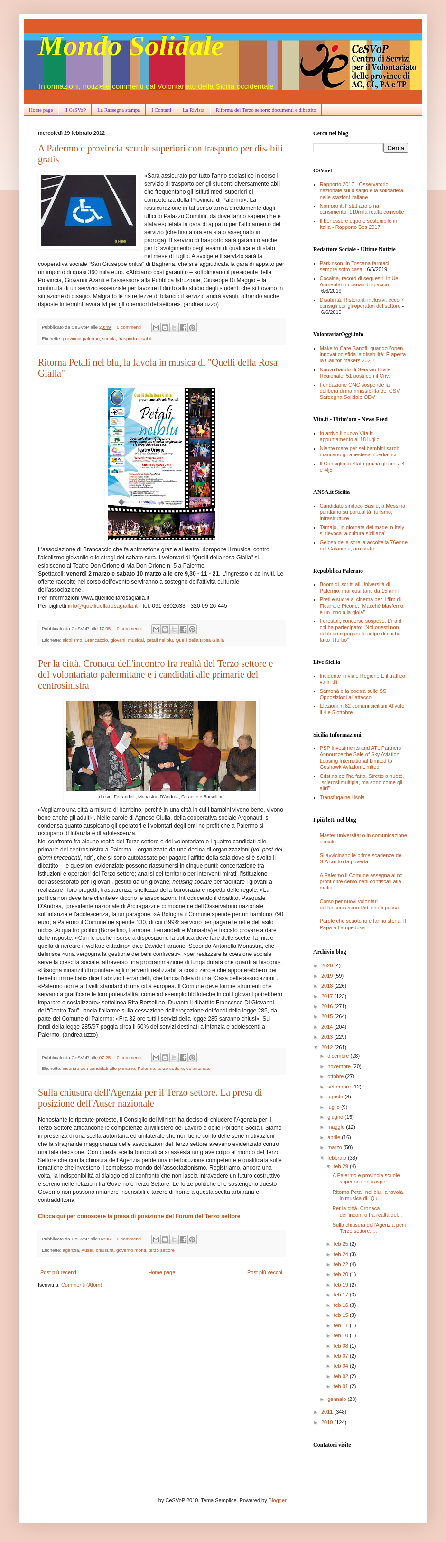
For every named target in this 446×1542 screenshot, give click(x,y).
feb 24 (342, 1254)
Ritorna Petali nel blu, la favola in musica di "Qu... (368, 1195)
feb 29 (342, 1166)
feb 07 (342, 1356)
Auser (87, 1250)
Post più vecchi (264, 1272)
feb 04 (342, 1366)
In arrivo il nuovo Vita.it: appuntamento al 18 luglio (350, 436)
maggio (336, 1127)
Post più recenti (58, 1272)
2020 (327, 965)
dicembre (338, 1056)
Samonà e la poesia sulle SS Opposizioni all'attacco (353, 694)
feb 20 (342, 1274)
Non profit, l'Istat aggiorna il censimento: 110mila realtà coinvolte (362, 209)
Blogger (277, 1500)
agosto (335, 1096)
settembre (339, 1086)
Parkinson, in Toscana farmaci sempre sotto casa (355, 266)
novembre (339, 1066)
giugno (335, 1117)
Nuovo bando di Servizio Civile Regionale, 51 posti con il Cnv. (355, 372)
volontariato (198, 1068)
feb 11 (342, 1325)
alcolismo (72, 640)
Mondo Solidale (131, 45)
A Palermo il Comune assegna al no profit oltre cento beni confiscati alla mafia (361, 881)
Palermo (146, 1068)
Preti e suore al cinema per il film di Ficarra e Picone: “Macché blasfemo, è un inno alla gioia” (362, 605)
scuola (109, 338)
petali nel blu (160, 640)
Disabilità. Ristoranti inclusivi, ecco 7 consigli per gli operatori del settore (362, 303)
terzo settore (171, 1068)
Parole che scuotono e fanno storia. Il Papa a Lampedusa (363, 924)
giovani (118, 640)
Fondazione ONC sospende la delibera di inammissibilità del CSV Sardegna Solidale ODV (360, 391)
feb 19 (342, 1284)
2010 (327, 1422)
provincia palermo (81, 338)
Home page (41, 110)
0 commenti (129, 327)
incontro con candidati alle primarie (99, 1068)
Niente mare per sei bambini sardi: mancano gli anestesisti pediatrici (360, 451)
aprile (334, 1137)
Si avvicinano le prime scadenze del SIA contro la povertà (361, 858)
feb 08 (342, 1346)
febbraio (337, 1158)
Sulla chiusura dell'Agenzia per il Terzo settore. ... (370, 1228)
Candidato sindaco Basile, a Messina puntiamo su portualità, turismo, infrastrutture (362, 512)
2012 (327, 1047)
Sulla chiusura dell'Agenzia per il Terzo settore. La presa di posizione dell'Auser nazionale (150, 1097)
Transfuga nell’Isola (342, 797)
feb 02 (342, 1376)
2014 (327, 1027)
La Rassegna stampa (118, 110)
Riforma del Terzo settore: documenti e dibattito (266, 110)
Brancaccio (96, 640)
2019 (327, 976)
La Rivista (193, 110)
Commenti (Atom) (81, 1284)
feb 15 (342, 1315)
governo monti (131, 1250)
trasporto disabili (135, 338)
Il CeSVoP (75, 110)
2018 (327, 986)
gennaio (337, 1399)
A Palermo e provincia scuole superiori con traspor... (366, 1178)
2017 (327, 996)
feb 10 (342, 1335)
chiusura (104, 1250)
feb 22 (342, 1264)
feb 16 (342, 1305)
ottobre (336, 1076)
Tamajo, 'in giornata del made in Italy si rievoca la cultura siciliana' (362, 530)
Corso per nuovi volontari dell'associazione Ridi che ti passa (359, 904)
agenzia (71, 1250)
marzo (335, 1147)
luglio (334, 1107)
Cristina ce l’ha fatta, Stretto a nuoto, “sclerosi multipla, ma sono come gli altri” (362, 782)
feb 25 (342, 1244)
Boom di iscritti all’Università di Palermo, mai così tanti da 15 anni (359, 587)
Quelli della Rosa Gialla (200, 640)
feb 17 (342, 1294)
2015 (327, 1016)
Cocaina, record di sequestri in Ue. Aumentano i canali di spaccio (360, 281)
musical (136, 640)
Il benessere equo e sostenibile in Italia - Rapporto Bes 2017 (358, 224)
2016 (327, 1006)
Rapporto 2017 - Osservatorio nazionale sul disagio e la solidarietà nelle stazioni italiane (361, 190)
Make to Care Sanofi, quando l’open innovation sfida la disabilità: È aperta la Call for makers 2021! (363, 354)
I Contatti (161, 110)
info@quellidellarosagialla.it (103, 606)
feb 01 (342, 1386)
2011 (327, 1412)
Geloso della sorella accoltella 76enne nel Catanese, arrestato (364, 545)
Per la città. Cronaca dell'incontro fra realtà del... (367, 1211)
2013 (327, 1037)
